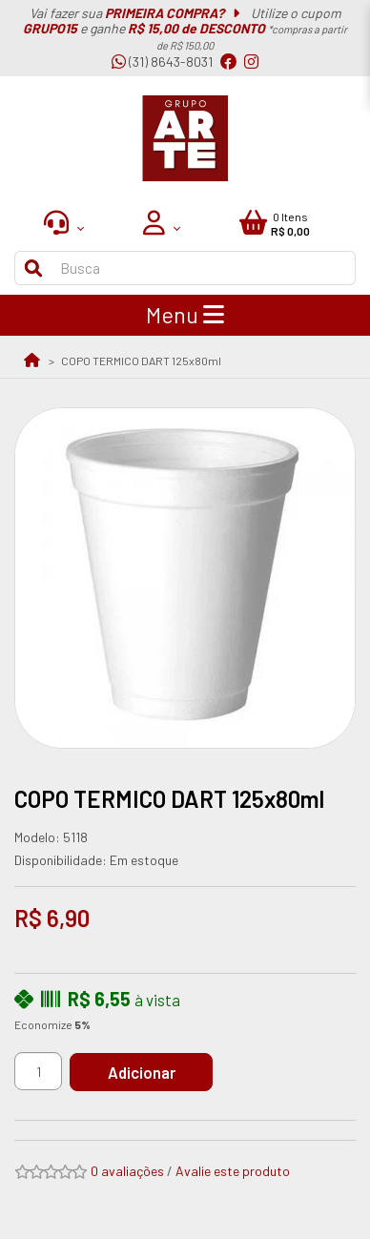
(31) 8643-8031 (162, 61)
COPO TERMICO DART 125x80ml (141, 360)
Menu (185, 314)
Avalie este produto (232, 1171)
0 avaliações (127, 1171)
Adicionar (141, 1072)
